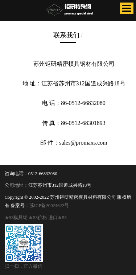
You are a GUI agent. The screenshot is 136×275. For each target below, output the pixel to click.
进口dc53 (57, 217)
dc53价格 (38, 217)
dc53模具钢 (16, 217)
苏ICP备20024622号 (49, 205)
